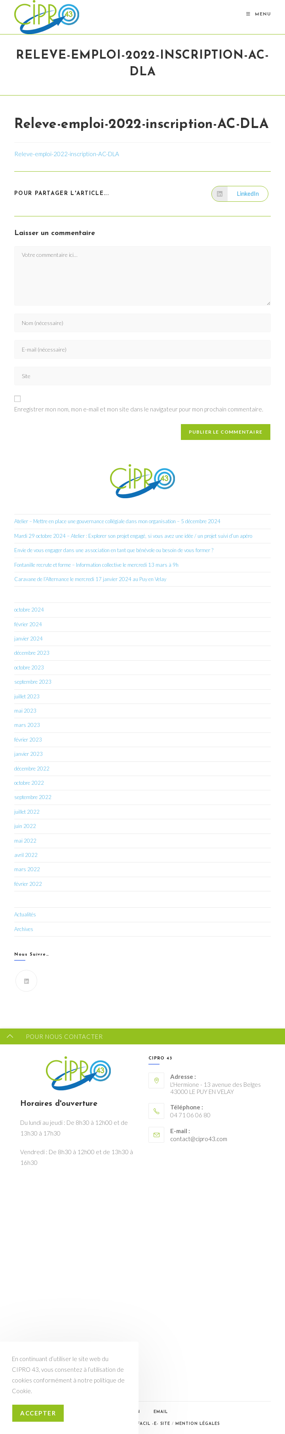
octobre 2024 (29, 609)
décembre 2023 (31, 653)
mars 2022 (27, 869)
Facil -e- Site (153, 1424)
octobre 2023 (29, 667)
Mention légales (197, 1424)
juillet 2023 (27, 696)
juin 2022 (25, 826)
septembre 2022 (32, 797)
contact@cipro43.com (198, 1138)
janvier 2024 (28, 638)
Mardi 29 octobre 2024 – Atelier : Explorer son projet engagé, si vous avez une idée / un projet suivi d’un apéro (133, 536)
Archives (23, 929)
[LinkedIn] (26, 981)
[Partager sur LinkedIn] (239, 194)
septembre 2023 (32, 682)
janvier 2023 (28, 754)
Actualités (25, 914)
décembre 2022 (31, 768)
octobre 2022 (29, 783)
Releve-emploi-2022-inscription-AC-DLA (66, 153)
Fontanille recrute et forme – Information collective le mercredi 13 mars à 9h (96, 565)
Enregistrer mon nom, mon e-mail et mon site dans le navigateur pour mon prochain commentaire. (138, 409)
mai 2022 (25, 840)
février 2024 (28, 624)
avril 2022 (26, 855)
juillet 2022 (27, 812)
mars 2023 (27, 725)
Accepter (38, 1413)
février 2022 (28, 884)
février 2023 (28, 739)
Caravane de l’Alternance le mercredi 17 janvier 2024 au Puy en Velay (90, 579)
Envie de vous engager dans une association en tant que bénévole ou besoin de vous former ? (113, 550)
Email (161, 1412)
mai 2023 (25, 710)
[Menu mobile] (258, 14)
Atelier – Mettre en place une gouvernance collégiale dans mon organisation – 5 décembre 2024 (117, 521)
